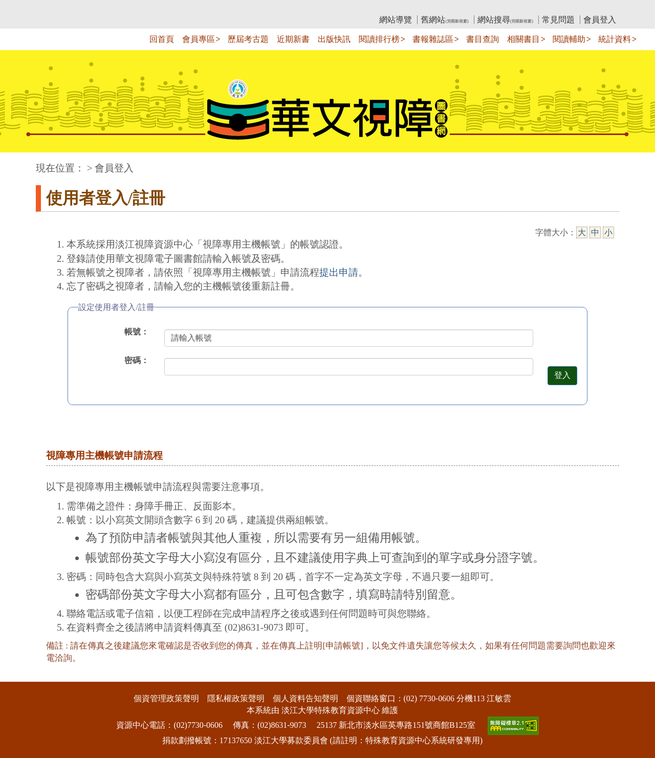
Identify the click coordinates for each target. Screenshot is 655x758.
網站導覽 (395, 19)
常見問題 (558, 19)
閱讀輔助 (569, 39)
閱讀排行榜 (379, 39)
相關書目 (523, 39)
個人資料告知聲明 (305, 698)
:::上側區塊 (55, 8)
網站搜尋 (505, 19)
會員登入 (599, 19)
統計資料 (614, 39)
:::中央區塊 (19, 163)
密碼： (136, 360)
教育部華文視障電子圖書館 (126, 8)
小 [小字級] (608, 232)
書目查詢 (482, 39)
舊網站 (444, 19)
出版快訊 (334, 39)
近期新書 (293, 39)
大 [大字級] (582, 232)
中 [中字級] (595, 232)
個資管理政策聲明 (166, 698)
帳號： (136, 331)
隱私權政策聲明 (236, 698)
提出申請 (338, 272)
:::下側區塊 (19, 675)
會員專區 (198, 39)
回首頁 (161, 39)
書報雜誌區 (432, 39)
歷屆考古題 (248, 39)
